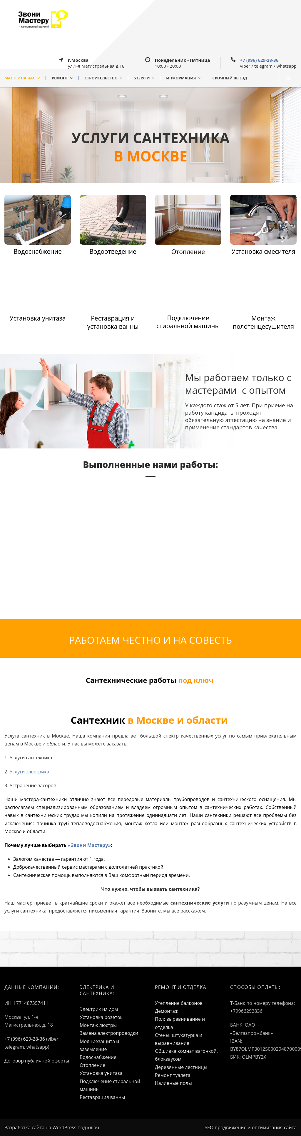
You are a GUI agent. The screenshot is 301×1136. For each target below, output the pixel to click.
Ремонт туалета (172, 1075)
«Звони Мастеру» (89, 845)
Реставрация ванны (102, 1097)
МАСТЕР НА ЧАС (19, 78)
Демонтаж (166, 1011)
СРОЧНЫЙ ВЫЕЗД (229, 78)
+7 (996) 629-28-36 (259, 60)
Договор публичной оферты (36, 1060)
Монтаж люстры (98, 1025)
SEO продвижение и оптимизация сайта (251, 1127)
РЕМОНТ (60, 78)
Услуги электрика (29, 771)
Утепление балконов (179, 1003)
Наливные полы (173, 1083)
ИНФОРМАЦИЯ (181, 78)
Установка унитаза (101, 1073)
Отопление (92, 1065)
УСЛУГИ (142, 78)
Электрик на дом (99, 1009)
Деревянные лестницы (181, 1067)
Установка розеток (101, 1017)
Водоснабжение (98, 1057)
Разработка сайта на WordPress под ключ (51, 1127)
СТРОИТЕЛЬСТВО (101, 78)
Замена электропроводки (109, 1033)
